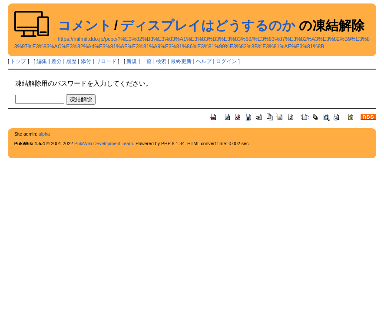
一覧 (146, 61)
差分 (56, 61)
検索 (161, 61)
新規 (131, 61)
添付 (86, 61)
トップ (18, 61)
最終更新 (181, 61)
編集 (41, 61)
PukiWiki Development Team (103, 143)
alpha (44, 134)
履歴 (71, 61)
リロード (106, 61)
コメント (85, 25)
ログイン (226, 61)
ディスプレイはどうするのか (207, 25)
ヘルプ (204, 61)
